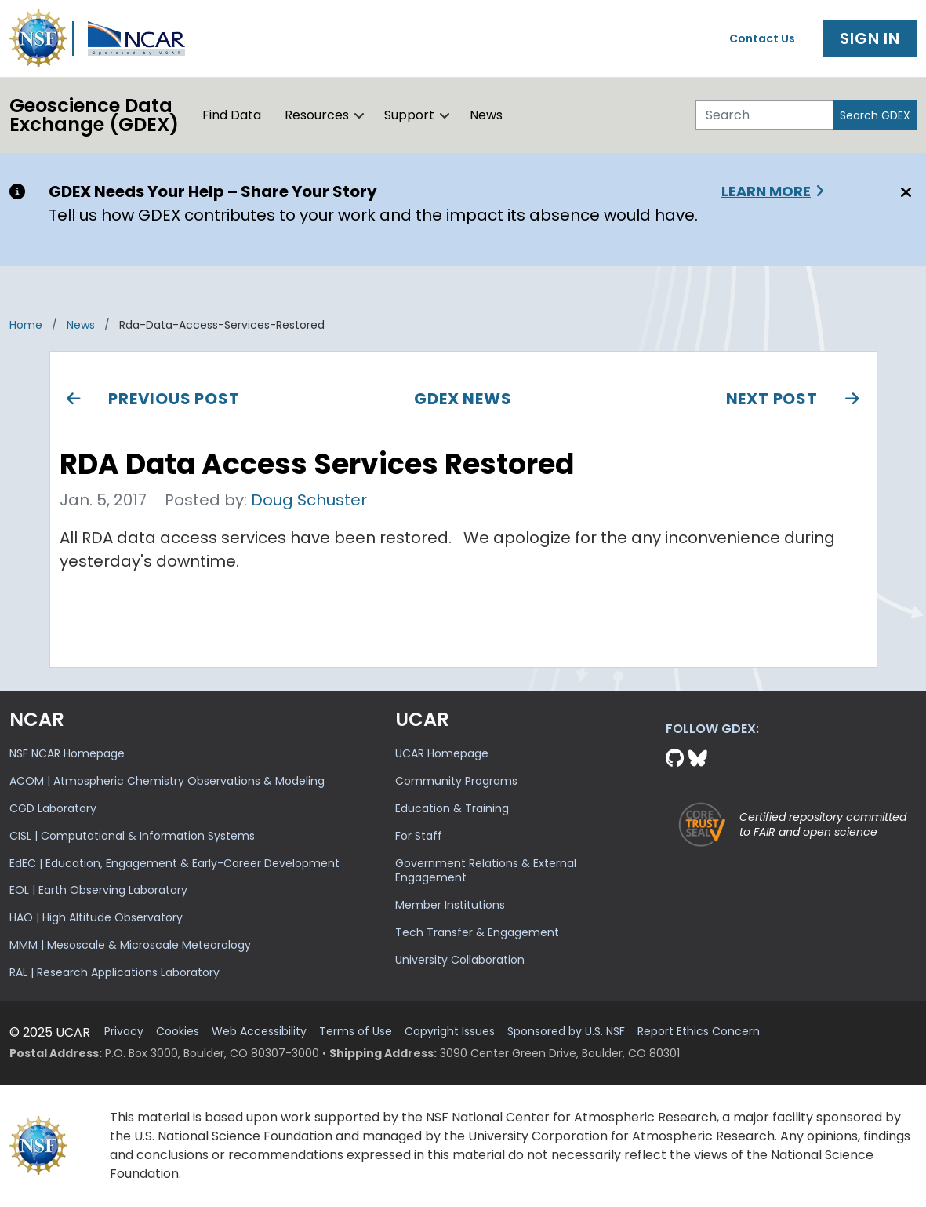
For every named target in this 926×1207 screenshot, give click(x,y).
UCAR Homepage (441, 753)
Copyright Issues (450, 1031)
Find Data (231, 115)
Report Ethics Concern (698, 1031)
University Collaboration (460, 960)
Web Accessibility (259, 1031)
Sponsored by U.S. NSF (566, 1031)
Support (409, 115)
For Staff (418, 836)
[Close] (904, 192)
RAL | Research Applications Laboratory (114, 972)
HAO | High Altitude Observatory (96, 917)
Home (25, 325)
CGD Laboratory (52, 808)
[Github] (677, 758)
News (486, 115)
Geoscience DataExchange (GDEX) (94, 115)
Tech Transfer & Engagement (477, 932)
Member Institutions (450, 905)
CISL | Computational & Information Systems (132, 836)
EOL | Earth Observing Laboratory (98, 890)
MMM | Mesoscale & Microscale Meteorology (130, 945)
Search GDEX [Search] (875, 115)
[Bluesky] (697, 758)
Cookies (177, 1031)
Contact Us (762, 38)
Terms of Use (355, 1031)
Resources (317, 115)
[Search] (764, 115)
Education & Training (452, 808)
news (81, 325)
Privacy (123, 1031)
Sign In (870, 38)
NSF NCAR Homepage (67, 753)
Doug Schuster (309, 500)
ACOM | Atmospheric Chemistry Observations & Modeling (167, 781)
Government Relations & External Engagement (485, 870)
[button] (359, 115)
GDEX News (462, 399)
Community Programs (456, 781)
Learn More (766, 191)
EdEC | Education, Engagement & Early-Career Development (174, 863)
